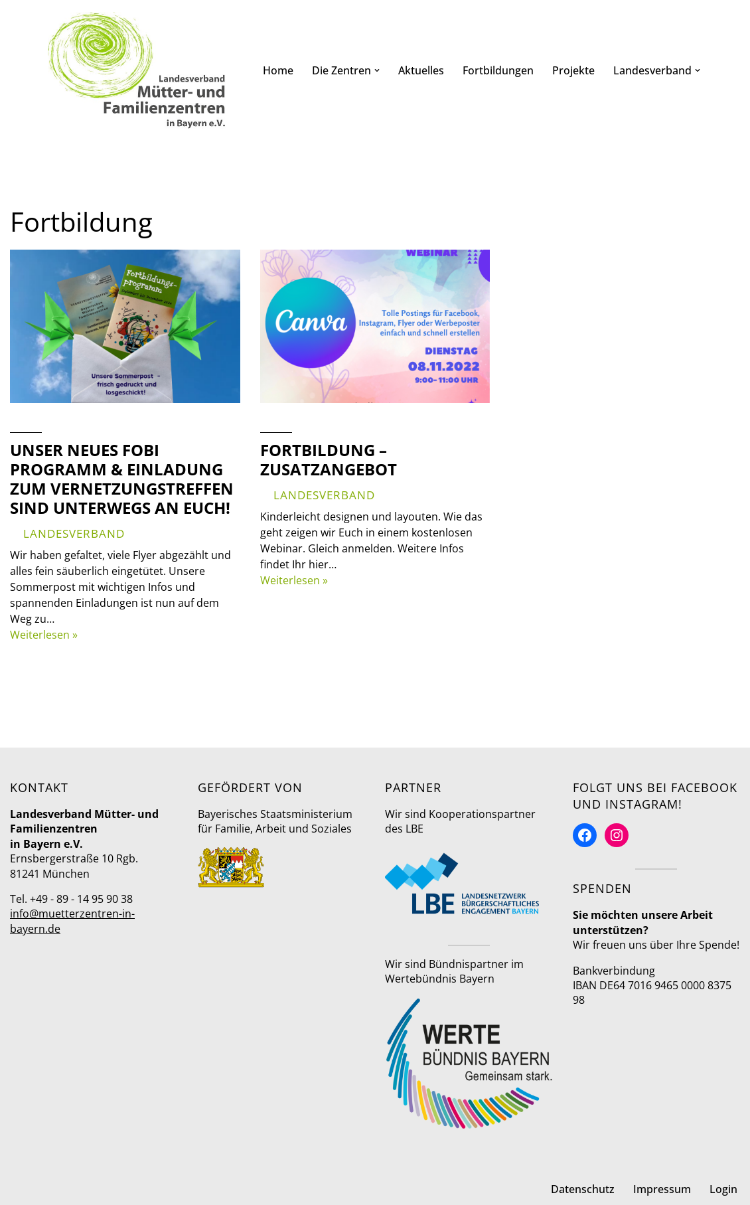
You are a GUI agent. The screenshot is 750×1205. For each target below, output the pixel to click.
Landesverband (74, 533)
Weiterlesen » (44, 635)
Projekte (573, 70)
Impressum (662, 1189)
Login (723, 1189)
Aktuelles (421, 70)
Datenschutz (583, 1189)
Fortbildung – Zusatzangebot (328, 459)
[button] (377, 70)
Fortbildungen (498, 70)
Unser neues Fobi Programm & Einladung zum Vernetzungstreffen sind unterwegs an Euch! (122, 478)
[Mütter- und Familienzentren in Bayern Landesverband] (137, 70)
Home (278, 70)
